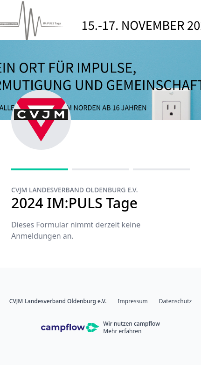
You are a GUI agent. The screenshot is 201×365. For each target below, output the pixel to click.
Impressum (133, 301)
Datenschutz (175, 301)
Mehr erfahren (122, 331)
